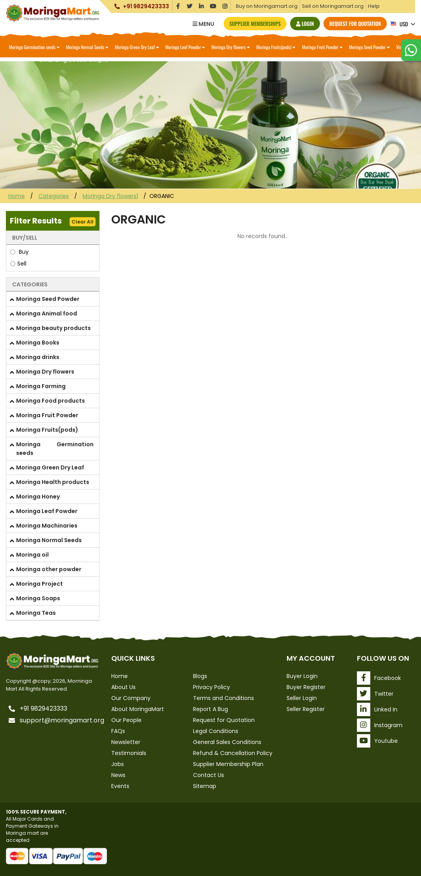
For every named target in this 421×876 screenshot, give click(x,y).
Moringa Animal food (46, 313)
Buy (19, 252)
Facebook (379, 678)
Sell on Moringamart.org (333, 6)
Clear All (83, 221)
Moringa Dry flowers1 (110, 196)
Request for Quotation (355, 23)
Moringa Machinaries (46, 526)
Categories (54, 196)
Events (120, 786)
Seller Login (302, 698)
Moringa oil (32, 555)
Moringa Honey (38, 496)
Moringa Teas (36, 613)
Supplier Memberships (255, 23)
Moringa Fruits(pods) (276, 47)
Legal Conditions (215, 731)
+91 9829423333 (145, 6)
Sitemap (204, 786)
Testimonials (128, 753)
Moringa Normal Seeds (87, 47)
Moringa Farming (41, 386)
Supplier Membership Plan (228, 764)
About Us (123, 687)
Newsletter (125, 742)
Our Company (131, 698)
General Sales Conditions (227, 742)
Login (305, 23)
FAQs (118, 731)
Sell (18, 264)
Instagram (380, 725)
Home (16, 196)
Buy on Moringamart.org (267, 6)
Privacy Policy (211, 687)
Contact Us (208, 775)
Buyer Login (302, 676)
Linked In (377, 709)
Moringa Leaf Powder (185, 47)
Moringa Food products (50, 401)
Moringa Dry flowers (230, 47)
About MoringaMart (137, 709)
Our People (126, 720)
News (118, 775)
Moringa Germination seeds (34, 47)
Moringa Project (39, 584)
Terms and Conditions (223, 698)
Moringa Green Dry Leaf (137, 47)
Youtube (377, 741)
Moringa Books (37, 342)
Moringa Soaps (38, 598)
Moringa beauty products (53, 328)
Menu (203, 24)
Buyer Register (306, 687)
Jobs (117, 764)
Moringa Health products (52, 482)
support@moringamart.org (58, 720)
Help (374, 6)
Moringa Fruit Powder (322, 47)
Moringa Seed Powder (369, 47)
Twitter (375, 693)
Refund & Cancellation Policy (232, 753)
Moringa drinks (37, 357)
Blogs (200, 676)
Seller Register (306, 709)
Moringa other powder (48, 569)
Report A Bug (210, 709)
